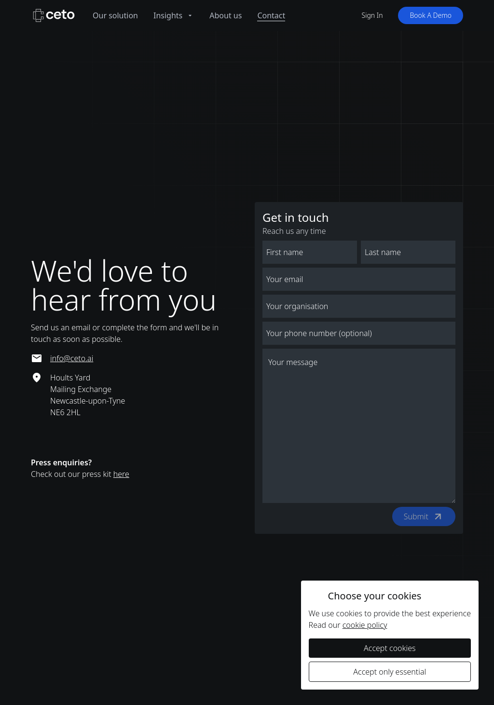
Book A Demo (431, 15)
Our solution (115, 15)
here (121, 474)
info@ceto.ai (71, 358)
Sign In (372, 15)
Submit (425, 516)
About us (225, 15)
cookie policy (365, 625)
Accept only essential (389, 671)
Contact (271, 15)
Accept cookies (389, 648)
